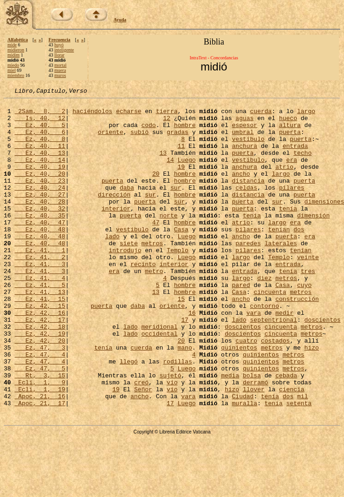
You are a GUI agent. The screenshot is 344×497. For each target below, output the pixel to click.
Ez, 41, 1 (39, 282)
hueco (288, 123)
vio (172, 440)
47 (156, 248)
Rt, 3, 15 (39, 432)
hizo (312, 399)
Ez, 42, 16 (39, 357)
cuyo (304, 323)
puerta (290, 140)
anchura (244, 157)
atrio (284, 182)
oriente (110, 140)
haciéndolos (92, 115)
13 (163, 165)
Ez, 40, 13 (39, 165)
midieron (15, 49)
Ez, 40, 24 (39, 207)
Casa (181, 257)
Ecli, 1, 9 (39, 440)
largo (306, 115)
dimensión (313, 240)
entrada (295, 157)
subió (139, 140)
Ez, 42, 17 (39, 365)
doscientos (322, 365)
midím (13, 54)
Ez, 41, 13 (39, 332)
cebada (286, 432)
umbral (243, 140)
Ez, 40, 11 (39, 157)
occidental (159, 382)
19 (181, 182)
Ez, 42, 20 (39, 390)
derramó (255, 440)
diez (264, 315)
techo (302, 165)
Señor (143, 449)
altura (290, 131)
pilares (292, 207)
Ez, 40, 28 (39, 223)
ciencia (292, 449)
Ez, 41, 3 (39, 298)
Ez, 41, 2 (39, 290)
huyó (59, 44)
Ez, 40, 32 (39, 232)
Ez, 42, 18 (39, 374)
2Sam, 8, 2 (39, 115)
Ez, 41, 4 (39, 315)
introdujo (125, 282)
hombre (185, 131)
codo (148, 131)
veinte (308, 290)
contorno (264, 348)
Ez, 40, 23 (39, 198)
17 (184, 365)
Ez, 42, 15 (39, 348)
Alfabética (17, 39)
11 (181, 157)
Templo (177, 282)
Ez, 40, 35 (39, 240)
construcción (297, 340)
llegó (129, 415)
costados (275, 390)
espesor (244, 131)
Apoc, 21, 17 (39, 465)
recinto (143, 298)
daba (127, 207)
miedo (13, 65)
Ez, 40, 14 (39, 173)
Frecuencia (60, 39)
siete (129, 273)
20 (156, 190)
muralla (244, 465)
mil (302, 457)
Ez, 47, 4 (39, 407)
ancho (241, 190)
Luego (186, 173)
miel (11, 70)
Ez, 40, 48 (39, 257)
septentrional (273, 365)
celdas (246, 207)
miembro (15, 75)
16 (192, 357)
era (291, 173)
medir (284, 357)
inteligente (64, 49)
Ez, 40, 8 (39, 148)
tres (308, 307)
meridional (159, 374)
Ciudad (242, 457)
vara (254, 357)
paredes (248, 273)
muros (60, 75)
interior (116, 232)
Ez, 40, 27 (39, 215)
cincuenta (269, 332)
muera (60, 70)
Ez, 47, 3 (39, 399)
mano (184, 399)
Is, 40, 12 (39, 123)
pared (241, 323)
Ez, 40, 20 (39, 190)
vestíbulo (248, 148)
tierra (167, 115)
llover (254, 449)
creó (141, 440)
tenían (279, 257)
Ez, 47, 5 (39, 424)
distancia (248, 198)
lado (112, 265)
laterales (281, 273)
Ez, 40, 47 (39, 248)
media (230, 432)
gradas (177, 140)
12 (166, 123)
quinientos (239, 399)
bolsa (252, 432)
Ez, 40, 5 (39, 131)
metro (154, 307)
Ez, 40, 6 (39, 140)
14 (170, 173)
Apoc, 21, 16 (39, 457)
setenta (299, 465)
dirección (114, 215)
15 (181, 340)
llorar (59, 54)
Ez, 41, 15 (39, 340)
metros (152, 273)
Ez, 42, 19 (39, 382)
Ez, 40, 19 (39, 182)
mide (12, 44)
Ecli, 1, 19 (39, 449)
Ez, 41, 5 (39, 323)
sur (175, 207)
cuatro (246, 390)
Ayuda (120, 19)
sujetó (170, 432)
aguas (244, 123)
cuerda (261, 115)
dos (298, 257)
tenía (288, 232)
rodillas (177, 415)
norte (168, 240)
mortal (60, 65)
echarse (129, 115)
